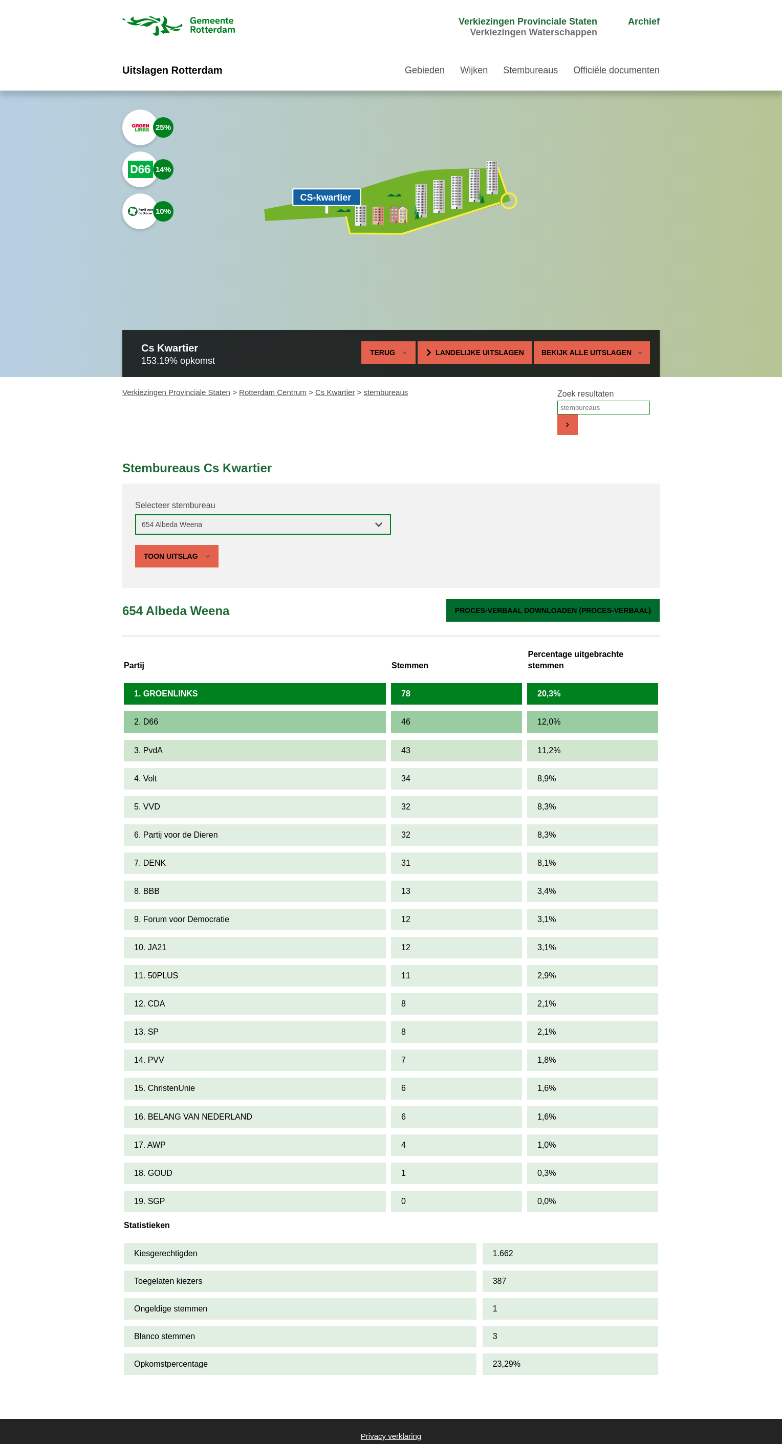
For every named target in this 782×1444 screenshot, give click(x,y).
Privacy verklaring (391, 1436)
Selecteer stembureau (175, 505)
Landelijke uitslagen (480, 352)
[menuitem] (508, 27)
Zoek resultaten (585, 393)
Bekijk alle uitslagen (591, 352)
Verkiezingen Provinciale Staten (176, 392)
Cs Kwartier (335, 392)
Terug (382, 352)
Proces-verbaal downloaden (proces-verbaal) (553, 610)
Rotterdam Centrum (273, 392)
